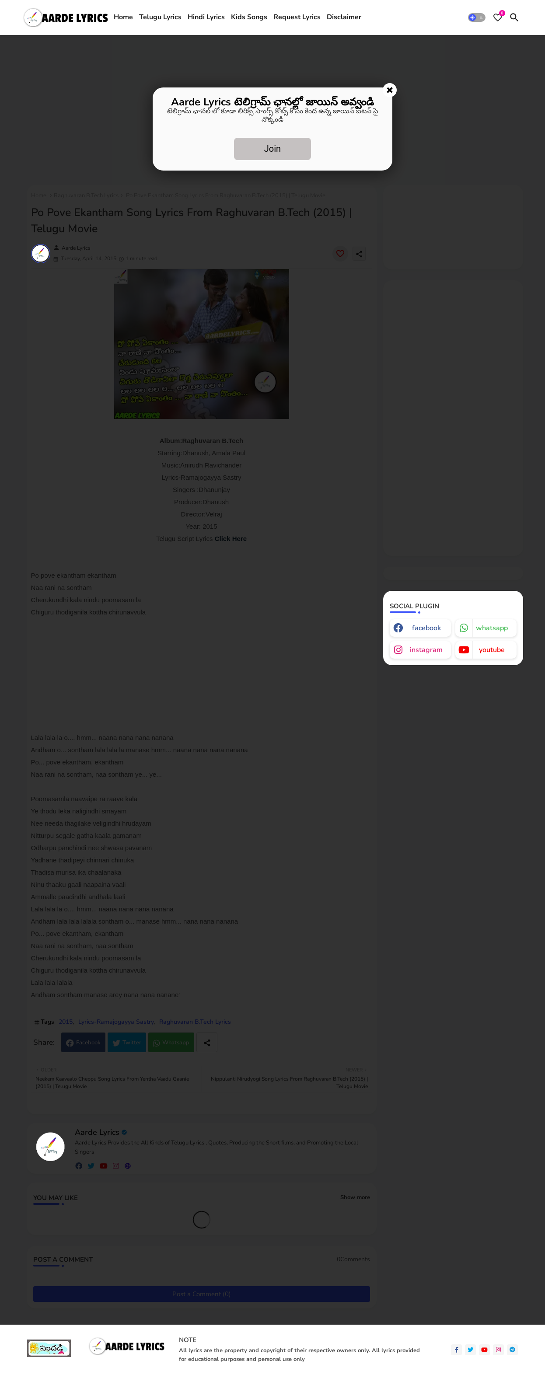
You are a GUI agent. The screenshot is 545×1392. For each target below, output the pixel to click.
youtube (492, 650)
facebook (426, 628)
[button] (477, 17)
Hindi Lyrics (206, 17)
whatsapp (492, 628)
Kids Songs (249, 17)
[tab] (123, 17)
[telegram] (512, 1349)
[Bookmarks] (498, 17)
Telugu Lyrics (160, 17)
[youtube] (484, 1349)
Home (123, 17)
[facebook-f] (456, 1349)
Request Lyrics (297, 17)
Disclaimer (344, 17)
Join (272, 148)
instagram (426, 650)
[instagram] (498, 1349)
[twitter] (470, 1349)
